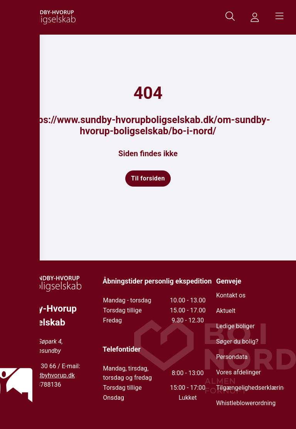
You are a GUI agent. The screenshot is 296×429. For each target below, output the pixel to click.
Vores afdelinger (238, 372)
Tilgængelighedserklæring (251, 387)
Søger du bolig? (237, 341)
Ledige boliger (235, 326)
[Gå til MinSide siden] (254, 17)
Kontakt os (231, 295)
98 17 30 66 (40, 366)
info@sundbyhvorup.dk (43, 375)
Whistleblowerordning (246, 403)
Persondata (232, 357)
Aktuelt (225, 310)
